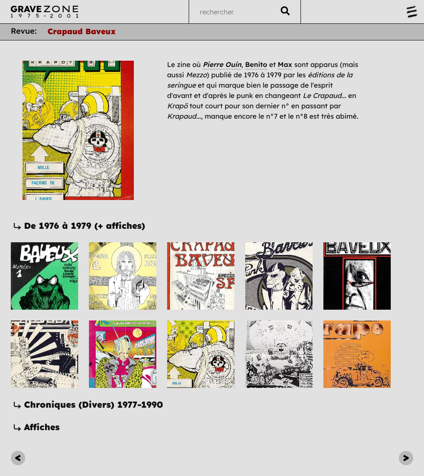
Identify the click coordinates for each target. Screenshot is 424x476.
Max (285, 64)
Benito (256, 64)
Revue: (24, 31)
